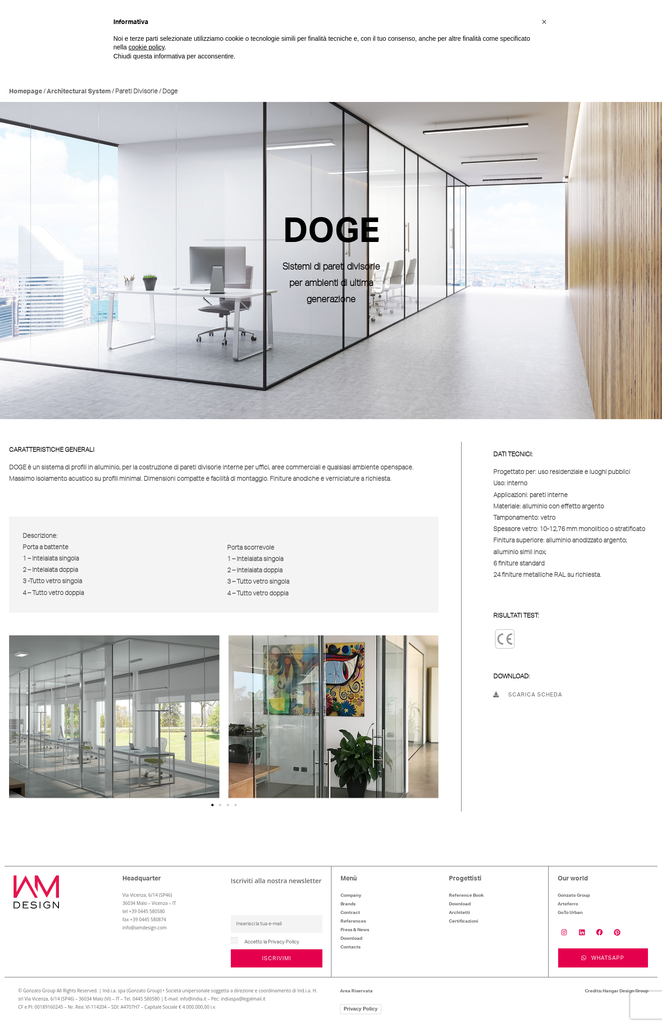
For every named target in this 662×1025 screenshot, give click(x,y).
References (353, 921)
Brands (348, 904)
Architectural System (79, 91)
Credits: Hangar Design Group (616, 991)
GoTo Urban (570, 912)
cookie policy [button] (146, 47)
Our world (573, 878)
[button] (212, 805)
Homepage (25, 91)
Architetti (459, 912)
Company (351, 895)
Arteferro (568, 904)
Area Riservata (356, 991)
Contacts (350, 947)
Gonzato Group (574, 895)
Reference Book (466, 895)
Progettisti (465, 878)
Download (351, 938)
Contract (350, 912)
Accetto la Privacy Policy (271, 941)
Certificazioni (463, 921)
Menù (349, 878)
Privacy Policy (361, 1009)
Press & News (355, 930)
